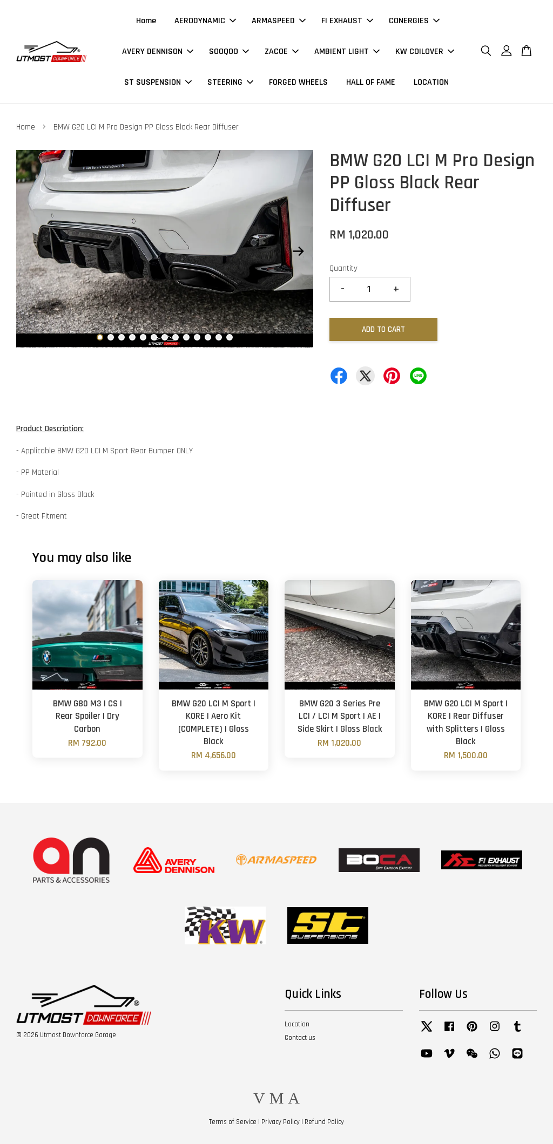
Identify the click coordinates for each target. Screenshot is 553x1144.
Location (297, 1024)
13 (229, 337)
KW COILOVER (424, 51)
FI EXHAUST (347, 20)
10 (197, 337)
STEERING (230, 82)
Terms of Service (233, 1122)
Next (298, 250)
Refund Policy (324, 1122)
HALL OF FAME (370, 82)
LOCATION (431, 82)
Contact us (300, 1037)
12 (218, 337)
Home (146, 20)
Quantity (343, 268)
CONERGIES (414, 20)
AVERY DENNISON (157, 51)
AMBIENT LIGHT (347, 51)
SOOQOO (229, 51)
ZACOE (282, 51)
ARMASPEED (279, 20)
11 (208, 337)
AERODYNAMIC (205, 20)
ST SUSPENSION (158, 82)
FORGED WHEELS (298, 82)
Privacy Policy (280, 1122)
